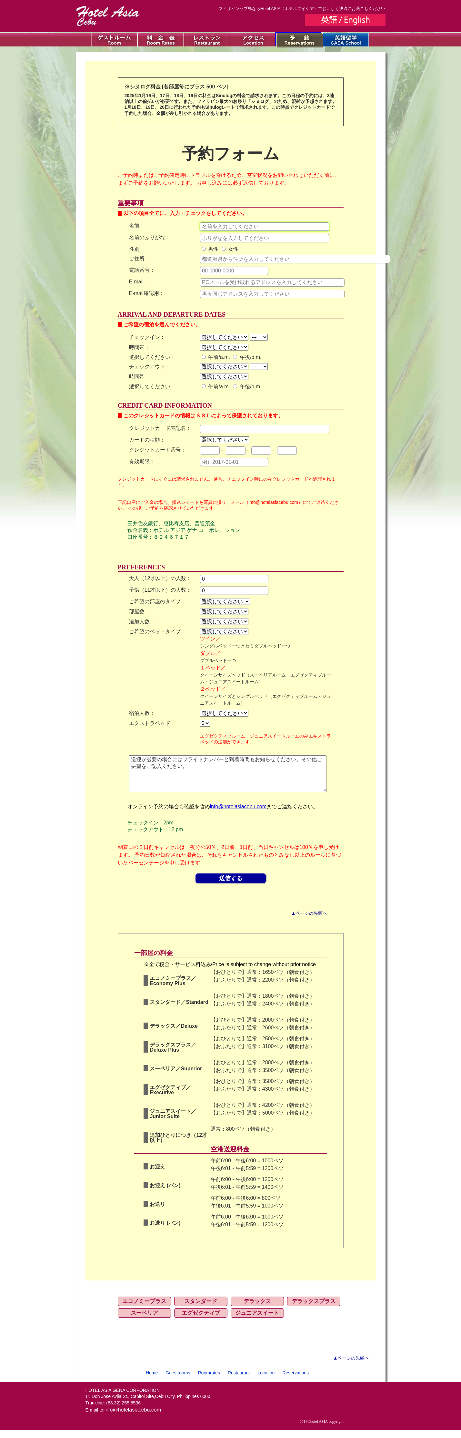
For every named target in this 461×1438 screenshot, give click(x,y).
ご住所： (139, 258)
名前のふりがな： (149, 237)
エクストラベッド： (152, 723)
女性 (230, 249)
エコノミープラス (144, 1309)
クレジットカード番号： (157, 450)
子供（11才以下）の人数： (160, 590)
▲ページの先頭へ (309, 920)
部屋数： (139, 611)
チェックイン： (147, 337)
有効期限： (142, 461)
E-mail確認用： (146, 293)
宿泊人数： (142, 713)
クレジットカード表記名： (160, 428)
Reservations (295, 1380)
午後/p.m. (247, 357)
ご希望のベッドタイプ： (157, 631)
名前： (137, 226)
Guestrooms (177, 1380)
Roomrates (209, 1380)
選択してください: (150, 386)
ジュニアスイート (257, 1321)
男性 (210, 249)
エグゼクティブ (201, 1321)
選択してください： (152, 357)
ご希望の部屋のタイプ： (157, 601)
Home (152, 1380)
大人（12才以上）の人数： (160, 578)
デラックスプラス (314, 1309)
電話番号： (142, 270)
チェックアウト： (149, 366)
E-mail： (139, 281)
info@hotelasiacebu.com (238, 814)
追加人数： (142, 621)
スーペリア (144, 1321)
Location (266, 1380)
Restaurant (239, 1380)
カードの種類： (147, 440)
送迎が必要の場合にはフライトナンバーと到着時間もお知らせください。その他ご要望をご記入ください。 (227, 777)
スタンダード (200, 1309)
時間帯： (139, 347)
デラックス (257, 1309)
